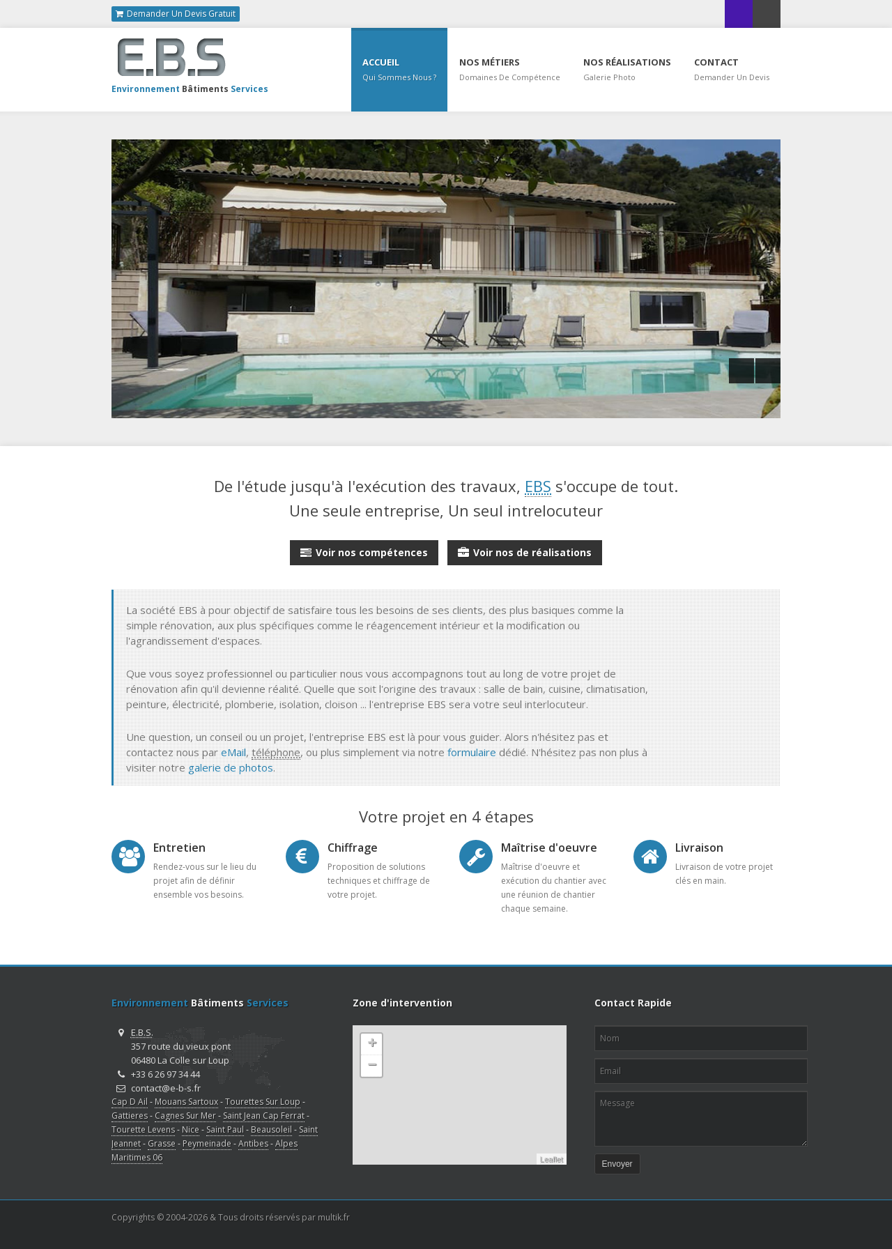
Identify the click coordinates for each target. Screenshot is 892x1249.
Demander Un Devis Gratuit (176, 14)
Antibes (253, 1143)
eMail (233, 752)
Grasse (162, 1143)
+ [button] (371, 1044)
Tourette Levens (143, 1129)
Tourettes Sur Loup (262, 1102)
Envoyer (617, 1164)
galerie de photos (230, 767)
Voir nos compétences (364, 550)
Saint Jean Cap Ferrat (264, 1115)
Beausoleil (271, 1129)
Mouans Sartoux (186, 1102)
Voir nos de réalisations (525, 550)
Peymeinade (207, 1143)
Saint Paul (225, 1129)
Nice (190, 1129)
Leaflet (551, 1159)
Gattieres (130, 1115)
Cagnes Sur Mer (185, 1115)
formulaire (471, 752)
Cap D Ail (130, 1102)
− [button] (371, 1065)
